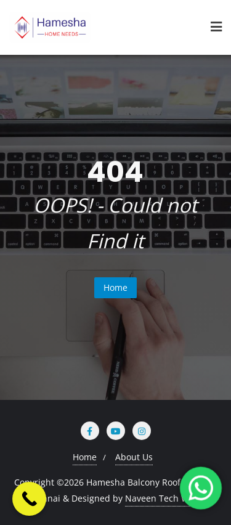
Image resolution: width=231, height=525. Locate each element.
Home (115, 287)
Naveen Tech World (165, 498)
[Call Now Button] (29, 499)
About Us (134, 457)
